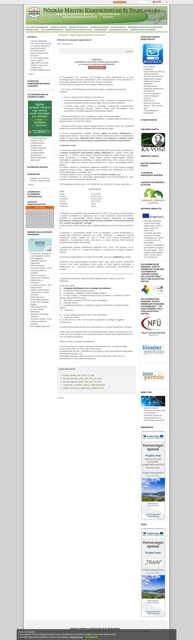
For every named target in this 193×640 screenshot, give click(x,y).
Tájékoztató (148, 69)
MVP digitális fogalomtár (40, 326)
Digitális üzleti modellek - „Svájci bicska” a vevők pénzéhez (40, 292)
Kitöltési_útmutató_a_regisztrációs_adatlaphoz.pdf (83, 388)
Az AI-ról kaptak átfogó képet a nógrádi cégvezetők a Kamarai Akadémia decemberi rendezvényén (40, 63)
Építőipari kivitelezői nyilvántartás (145, 27)
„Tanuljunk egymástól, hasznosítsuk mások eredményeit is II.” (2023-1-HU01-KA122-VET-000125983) (154, 238)
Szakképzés (108, 17)
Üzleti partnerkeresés (52, 30)
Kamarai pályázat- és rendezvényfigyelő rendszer (152, 95)
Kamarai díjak (32, 30)
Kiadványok (34, 174)
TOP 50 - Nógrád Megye (40, 181)
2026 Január (40, 207)
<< (27, 207)
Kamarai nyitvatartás (39, 41)
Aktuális (32, 37)
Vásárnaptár (149, 113)
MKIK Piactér (149, 101)
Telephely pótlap (150, 86)
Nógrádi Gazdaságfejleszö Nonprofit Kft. (80, 17)
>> (52, 207)
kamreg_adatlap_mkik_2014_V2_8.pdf (78, 375)
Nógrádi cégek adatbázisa (143, 30)
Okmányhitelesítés (99, 27)
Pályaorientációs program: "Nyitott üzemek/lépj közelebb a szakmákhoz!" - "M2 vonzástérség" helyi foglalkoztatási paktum (152, 306)
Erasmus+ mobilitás (151, 209)
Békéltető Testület (78, 27)
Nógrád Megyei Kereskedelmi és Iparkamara (75, 14)
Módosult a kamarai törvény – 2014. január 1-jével (154, 105)
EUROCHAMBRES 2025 (41, 70)
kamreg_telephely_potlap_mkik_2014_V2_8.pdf (82, 382)
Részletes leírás (76, 637)
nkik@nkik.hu (118, 257)
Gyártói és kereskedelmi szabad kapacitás (39, 83)
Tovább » (31, 74)
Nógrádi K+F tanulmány (40, 178)
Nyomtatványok (118, 27)
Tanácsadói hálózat (118, 30)
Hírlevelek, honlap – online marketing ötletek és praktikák (41, 321)
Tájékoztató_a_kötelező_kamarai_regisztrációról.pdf (84, 385)
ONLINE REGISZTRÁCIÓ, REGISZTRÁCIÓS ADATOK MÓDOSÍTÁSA (154, 74)
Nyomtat (129, 51)
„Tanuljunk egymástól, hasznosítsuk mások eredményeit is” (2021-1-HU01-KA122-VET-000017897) (154, 226)
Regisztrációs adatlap (152, 79)
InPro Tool (146, 392)
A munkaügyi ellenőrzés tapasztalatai (35, 194)
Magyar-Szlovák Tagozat (109, 14)
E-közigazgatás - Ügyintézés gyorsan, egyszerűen (39, 260)
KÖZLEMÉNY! (150, 67)
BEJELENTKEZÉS (120, 2)
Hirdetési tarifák (150, 156)
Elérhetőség (100, 30)
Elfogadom (91, 637)
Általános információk (37, 27)
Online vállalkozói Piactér (78, 30)
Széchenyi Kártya (58, 27)
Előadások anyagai (38, 167)
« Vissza (60, 398)
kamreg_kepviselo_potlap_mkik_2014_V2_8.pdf (82, 379)
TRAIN (143, 524)
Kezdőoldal (63, 35)
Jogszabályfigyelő (151, 110)
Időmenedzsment (37, 297)
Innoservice (147, 427)
